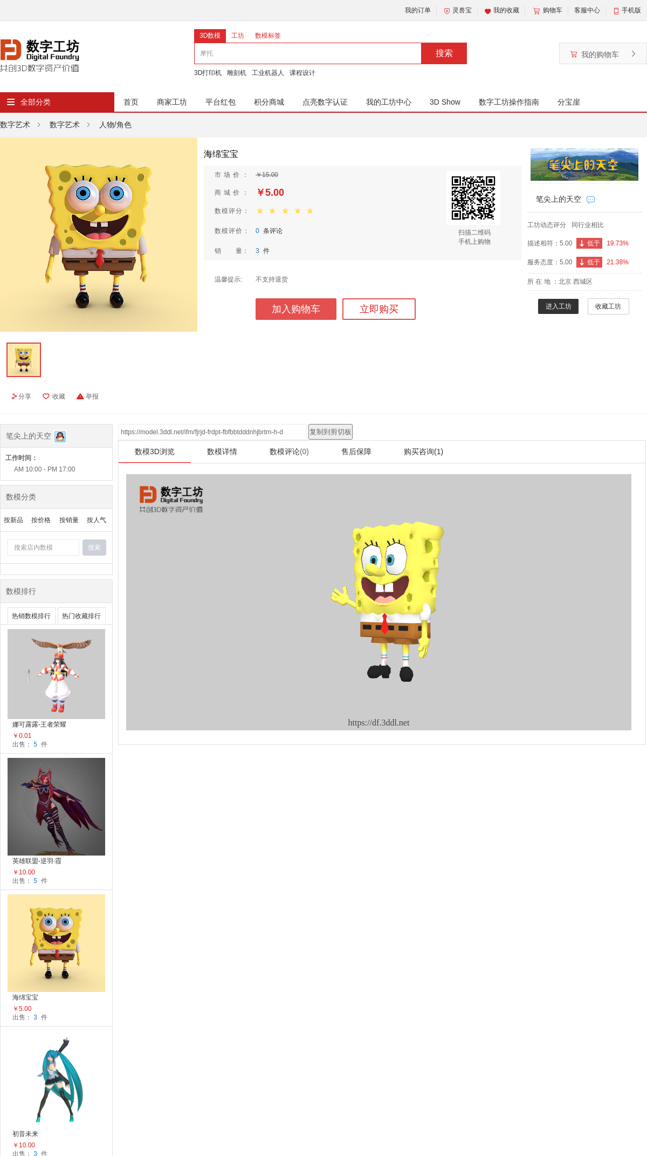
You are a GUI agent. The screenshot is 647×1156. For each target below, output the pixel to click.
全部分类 (35, 102)
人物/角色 (115, 124)
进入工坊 (559, 306)
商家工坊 (172, 102)
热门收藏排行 (81, 616)
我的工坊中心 (388, 102)
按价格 (41, 520)
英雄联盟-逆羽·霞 (36, 861)
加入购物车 (296, 309)
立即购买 (379, 309)
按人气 (96, 520)
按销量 (69, 520)
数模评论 (289, 451)
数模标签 (268, 35)
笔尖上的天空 (558, 199)
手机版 (631, 10)
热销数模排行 (31, 616)
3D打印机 (208, 73)
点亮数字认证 (325, 102)
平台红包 (220, 102)
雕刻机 (236, 73)
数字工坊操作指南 (509, 102)
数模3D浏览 (155, 451)
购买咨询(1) (423, 451)
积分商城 (269, 102)
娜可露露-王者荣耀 (39, 724)
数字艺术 (15, 124)
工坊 (237, 35)
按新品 (13, 520)
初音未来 (25, 1134)
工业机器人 (268, 73)
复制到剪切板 (330, 432)
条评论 (269, 231)
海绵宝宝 (25, 997)
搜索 (444, 53)
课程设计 (302, 73)
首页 (131, 102)
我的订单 (418, 10)
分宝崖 (568, 102)
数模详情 (222, 451)
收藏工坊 (608, 306)
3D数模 (210, 35)
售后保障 (356, 451)
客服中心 (587, 10)
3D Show (445, 102)
